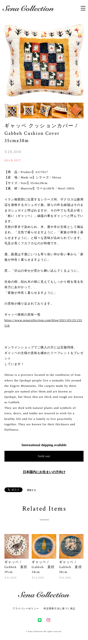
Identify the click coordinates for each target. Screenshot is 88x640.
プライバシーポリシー (25, 608)
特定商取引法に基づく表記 (59, 608)
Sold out (44, 456)
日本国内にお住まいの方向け (44, 472)
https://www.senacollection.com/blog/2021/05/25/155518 (43, 322)
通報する (31, 490)
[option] (44, 60)
